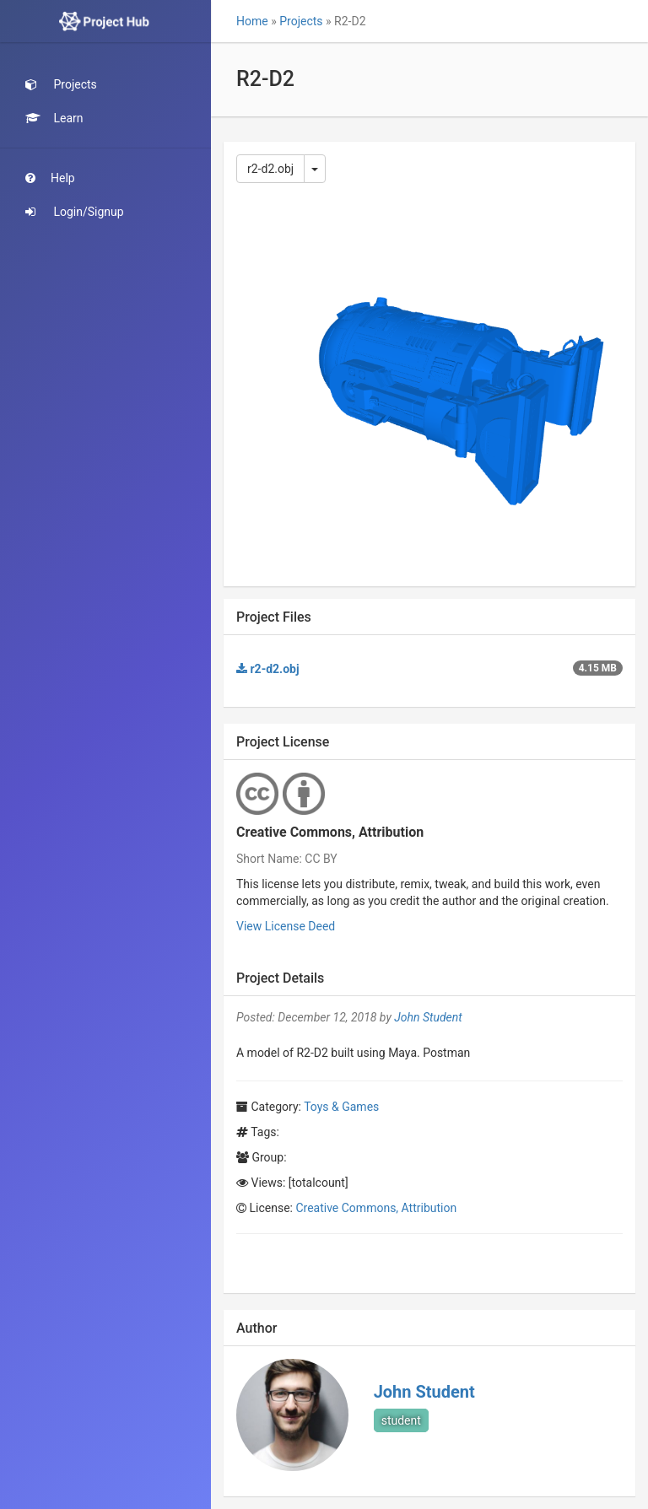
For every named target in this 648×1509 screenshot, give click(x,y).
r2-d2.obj (270, 168)
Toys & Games (341, 1106)
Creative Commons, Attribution (375, 1208)
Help (50, 178)
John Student (428, 1017)
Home (252, 21)
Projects (61, 84)
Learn (54, 118)
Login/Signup (74, 211)
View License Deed (285, 926)
